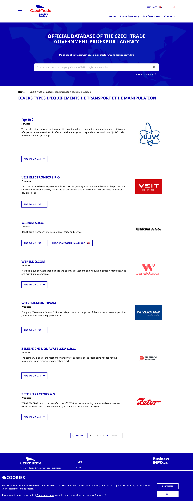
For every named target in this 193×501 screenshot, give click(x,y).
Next (114, 435)
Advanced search (146, 74)
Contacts (169, 16)
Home (112, 16)
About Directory (129, 16)
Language (154, 7)
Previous (80, 435)
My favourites (151, 16)
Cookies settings (45, 495)
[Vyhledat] (173, 7)
